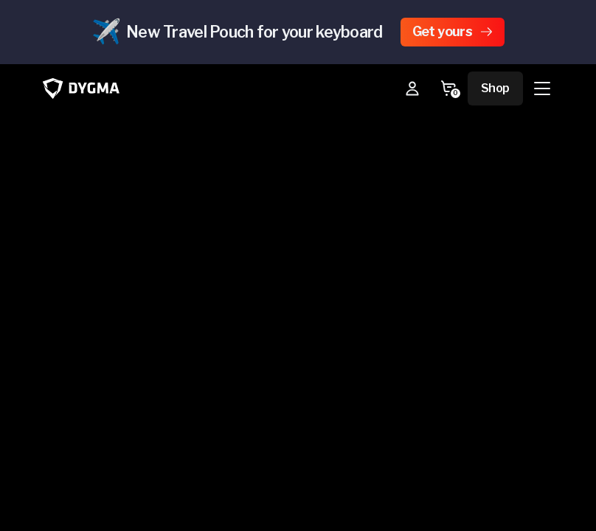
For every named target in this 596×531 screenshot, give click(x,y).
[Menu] (542, 88)
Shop (495, 88)
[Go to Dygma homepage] (81, 88)
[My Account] (412, 88)
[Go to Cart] (448, 88)
